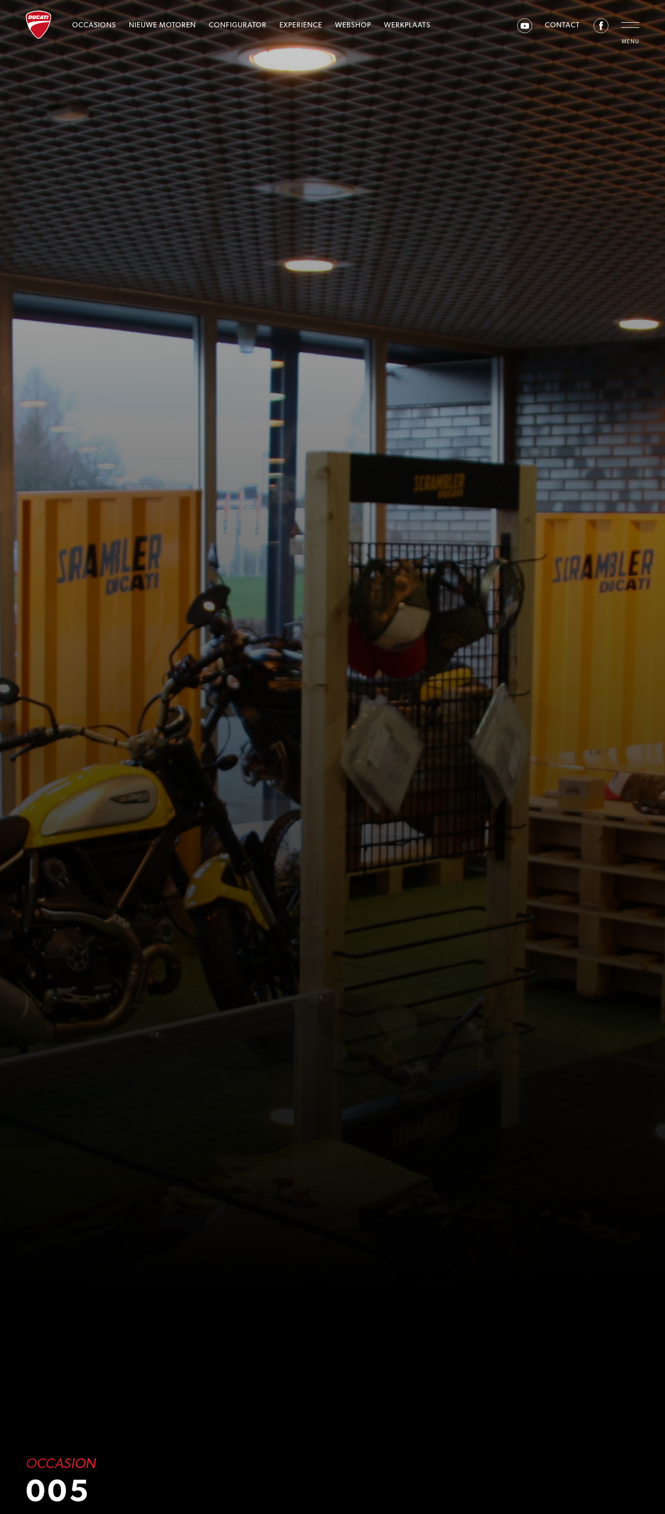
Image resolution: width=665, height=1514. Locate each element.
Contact (562, 25)
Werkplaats (407, 25)
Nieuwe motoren (162, 25)
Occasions (94, 25)
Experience (300, 25)
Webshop (353, 25)
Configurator (238, 25)
